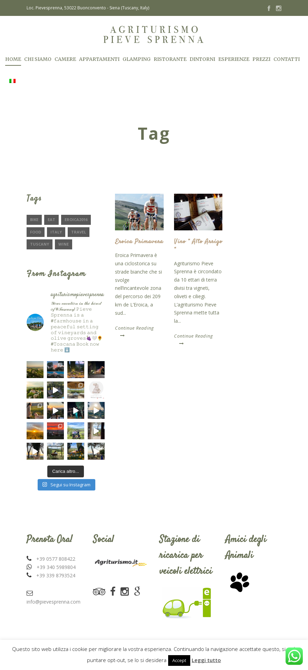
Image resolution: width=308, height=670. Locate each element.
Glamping (137, 59)
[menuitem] (12, 88)
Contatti (286, 59)
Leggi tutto (206, 660)
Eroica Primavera (139, 241)
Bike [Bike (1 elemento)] (34, 219)
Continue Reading (134, 331)
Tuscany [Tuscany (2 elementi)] (39, 244)
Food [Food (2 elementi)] (35, 232)
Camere (65, 59)
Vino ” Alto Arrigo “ (198, 245)
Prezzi (261, 59)
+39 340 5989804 (56, 567)
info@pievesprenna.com (53, 601)
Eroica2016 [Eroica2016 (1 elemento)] (76, 219)
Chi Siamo (37, 59)
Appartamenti (99, 59)
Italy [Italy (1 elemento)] (56, 232)
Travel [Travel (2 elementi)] (78, 232)
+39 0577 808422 (55, 559)
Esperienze (233, 59)
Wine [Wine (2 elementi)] (63, 244)
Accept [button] (179, 660)
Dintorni (202, 59)
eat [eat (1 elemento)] (51, 219)
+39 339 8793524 (55, 575)
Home (13, 59)
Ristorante (170, 59)
